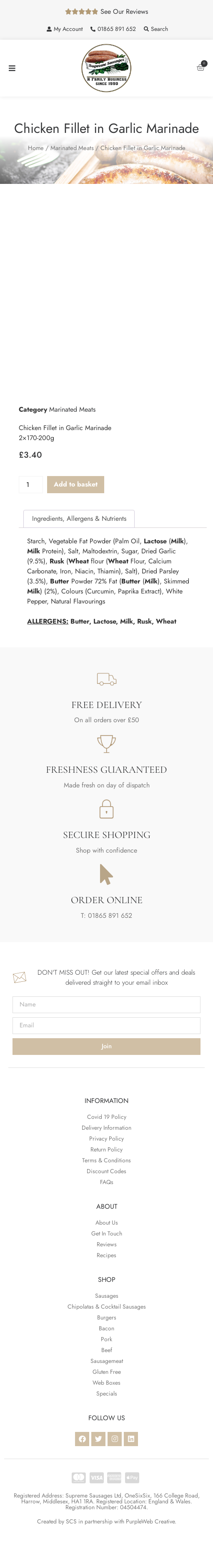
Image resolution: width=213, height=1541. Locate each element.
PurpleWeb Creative (150, 1521)
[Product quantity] (31, 484)
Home (36, 148)
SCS (71, 1521)
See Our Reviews (124, 11)
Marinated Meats (72, 148)
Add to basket (76, 484)
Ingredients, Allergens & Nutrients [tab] (79, 518)
